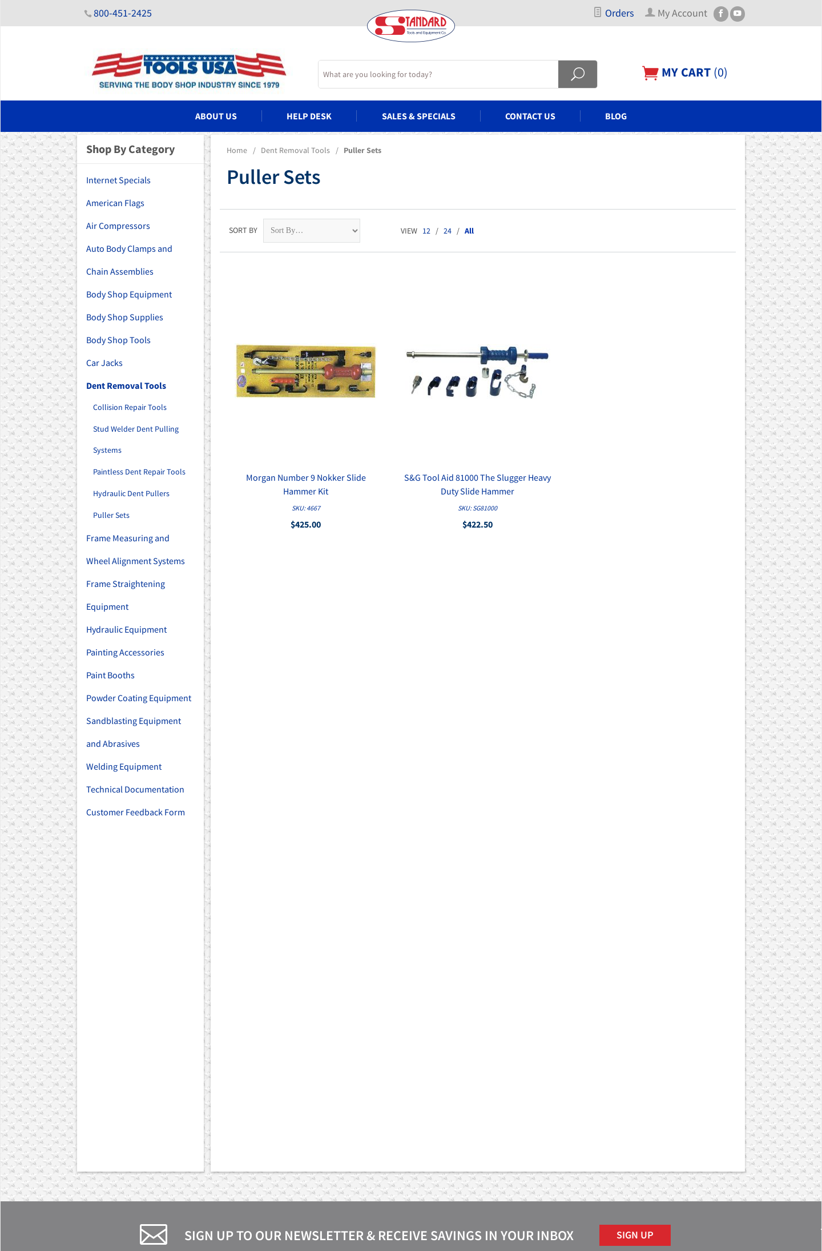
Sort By (243, 230)
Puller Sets (111, 515)
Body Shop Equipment (129, 294)
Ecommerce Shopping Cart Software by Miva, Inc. (352, 1235)
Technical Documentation (135, 789)
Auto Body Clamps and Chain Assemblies (129, 260)
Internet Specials (118, 180)
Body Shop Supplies (124, 317)
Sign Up (635, 886)
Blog (616, 116)
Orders (613, 13)
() (685, 72)
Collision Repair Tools (130, 407)
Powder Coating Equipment (138, 697)
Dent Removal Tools (295, 150)
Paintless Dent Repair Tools (139, 471)
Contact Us (530, 116)
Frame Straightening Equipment (125, 595)
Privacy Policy (441, 1066)
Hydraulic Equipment (126, 629)
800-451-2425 (123, 13)
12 (426, 231)
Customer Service (447, 1050)
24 (448, 231)
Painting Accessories (125, 652)
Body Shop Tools (118, 339)
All (469, 231)
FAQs (426, 1002)
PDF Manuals (440, 1098)
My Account (437, 1018)
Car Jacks (104, 362)
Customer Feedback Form (135, 812)
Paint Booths (110, 675)
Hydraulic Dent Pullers (131, 493)
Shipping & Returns (450, 1082)
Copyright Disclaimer (453, 1114)
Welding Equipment (124, 766)
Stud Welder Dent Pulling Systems (136, 440)
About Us (216, 116)
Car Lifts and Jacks (282, 1050)
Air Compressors (118, 225)
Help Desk (309, 116)
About (428, 986)
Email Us (616, 1054)
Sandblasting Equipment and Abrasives (133, 732)
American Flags (115, 202)
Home (237, 150)
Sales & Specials (419, 116)
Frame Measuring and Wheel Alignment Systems (135, 549)
